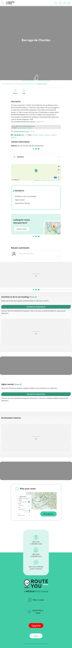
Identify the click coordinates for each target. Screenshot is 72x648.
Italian (54, 135)
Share (15, 91)
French (41, 135)
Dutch (35, 135)
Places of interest (6, 84)
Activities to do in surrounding (24, 196)
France (13, 84)
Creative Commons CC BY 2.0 (24, 128)
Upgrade (36, 624)
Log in (36, 635)
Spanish (14, 137)
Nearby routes (22, 228)
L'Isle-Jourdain (32, 84)
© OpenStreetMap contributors (53, 179)
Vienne (17, 84)
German (47, 135)
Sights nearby (19, 199)
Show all (33, 296)
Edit (24, 91)
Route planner (48, 513)
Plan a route (36, 599)
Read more (40, 122)
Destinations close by (21, 203)
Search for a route (35, 610)
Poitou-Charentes (24, 84)
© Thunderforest (42, 179)
